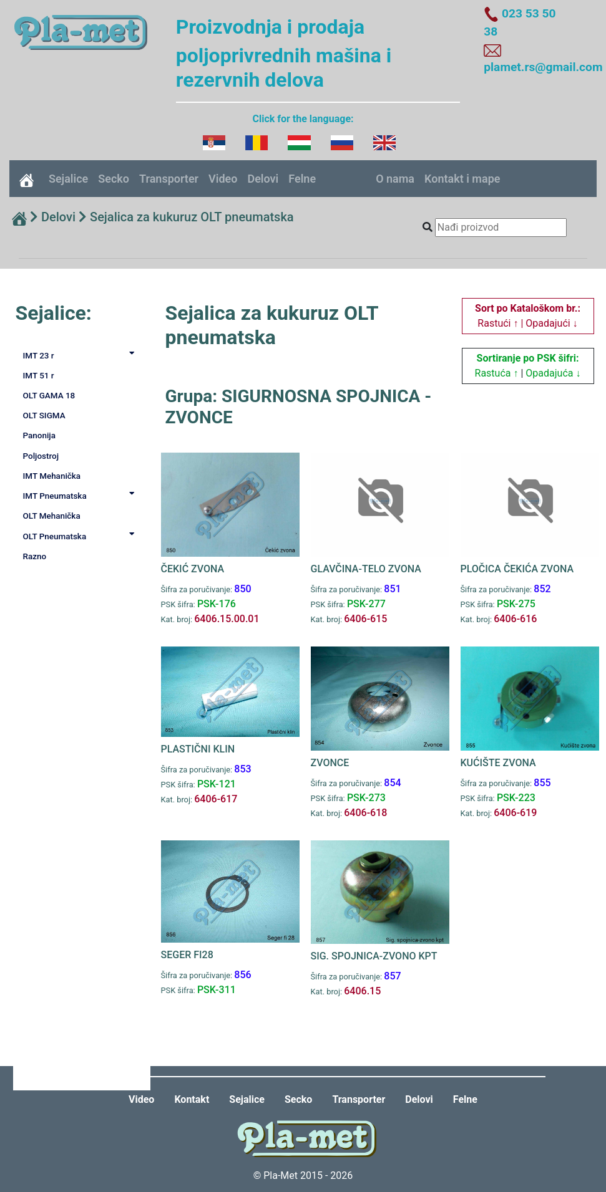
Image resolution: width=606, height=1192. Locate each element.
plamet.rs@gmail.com (543, 67)
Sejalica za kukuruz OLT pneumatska (192, 216)
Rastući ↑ (497, 323)
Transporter (168, 178)
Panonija (39, 435)
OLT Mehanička (52, 516)
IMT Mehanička (52, 476)
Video (222, 178)
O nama (395, 178)
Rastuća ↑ (497, 373)
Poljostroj (41, 456)
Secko (113, 178)
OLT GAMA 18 (49, 395)
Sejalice (68, 178)
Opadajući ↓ (551, 323)
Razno (35, 556)
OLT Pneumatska (81, 535)
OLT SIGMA (44, 415)
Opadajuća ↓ (552, 373)
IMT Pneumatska (81, 495)
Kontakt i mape (462, 178)
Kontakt (191, 1099)
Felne (302, 178)
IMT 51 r (38, 375)
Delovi (262, 178)
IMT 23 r (81, 354)
